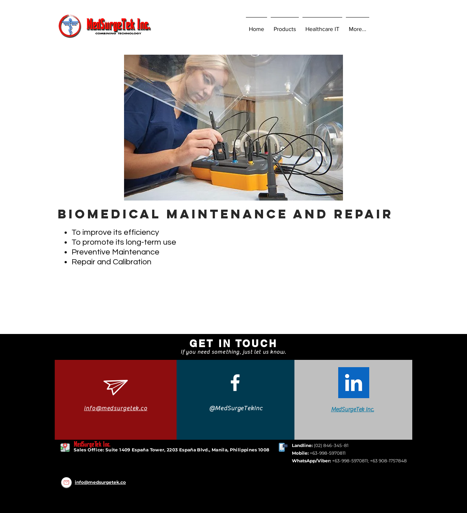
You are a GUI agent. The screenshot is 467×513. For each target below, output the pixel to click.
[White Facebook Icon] (235, 383)
